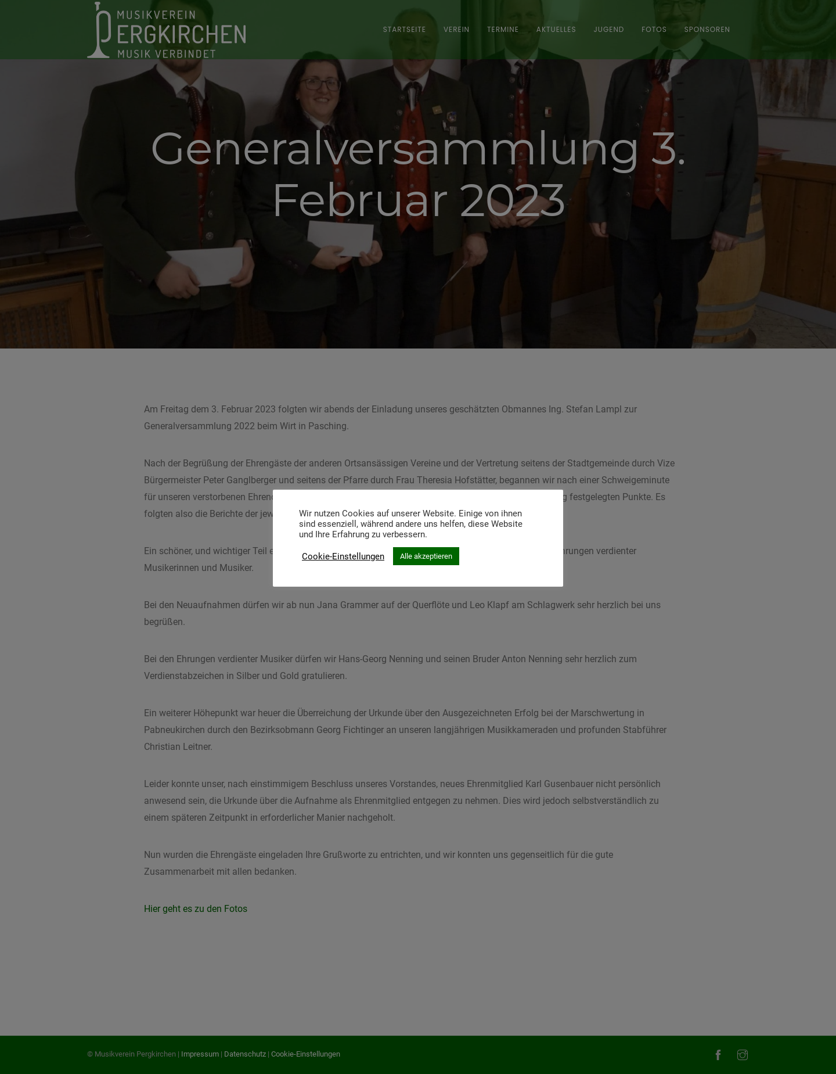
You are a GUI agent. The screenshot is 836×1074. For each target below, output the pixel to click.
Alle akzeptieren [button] (426, 556)
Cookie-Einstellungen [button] (343, 556)
